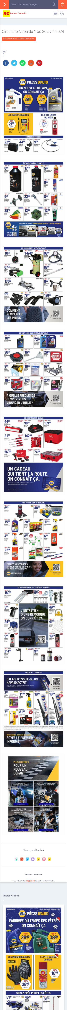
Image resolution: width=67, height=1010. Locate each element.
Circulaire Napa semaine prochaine (18, 39)
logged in (30, 880)
